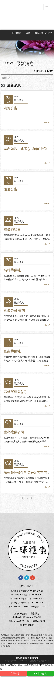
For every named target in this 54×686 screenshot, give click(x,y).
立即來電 (13, 673)
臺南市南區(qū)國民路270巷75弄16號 (27, 591)
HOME (38, 71)
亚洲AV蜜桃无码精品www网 (25, 680)
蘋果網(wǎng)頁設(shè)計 (39, 661)
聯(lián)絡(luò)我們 (43, 33)
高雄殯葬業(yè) (15, 391)
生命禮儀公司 (14, 432)
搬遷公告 (10, 189)
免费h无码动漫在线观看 (14, 684)
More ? (47, 122)
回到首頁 (16, 33)
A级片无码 (5, 680)
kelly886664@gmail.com (35, 606)
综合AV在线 (32, 684)
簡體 (28, 33)
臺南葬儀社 (12, 351)
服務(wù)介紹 (20, 613)
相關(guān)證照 (16, 621)
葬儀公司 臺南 (14, 310)
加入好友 (40, 673)
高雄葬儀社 (12, 270)
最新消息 (6, 77)
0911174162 (37, 594)
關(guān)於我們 (27, 624)
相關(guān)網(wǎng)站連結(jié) (27, 617)
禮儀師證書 (12, 229)
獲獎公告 (10, 108)
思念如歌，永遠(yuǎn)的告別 (25, 148)
